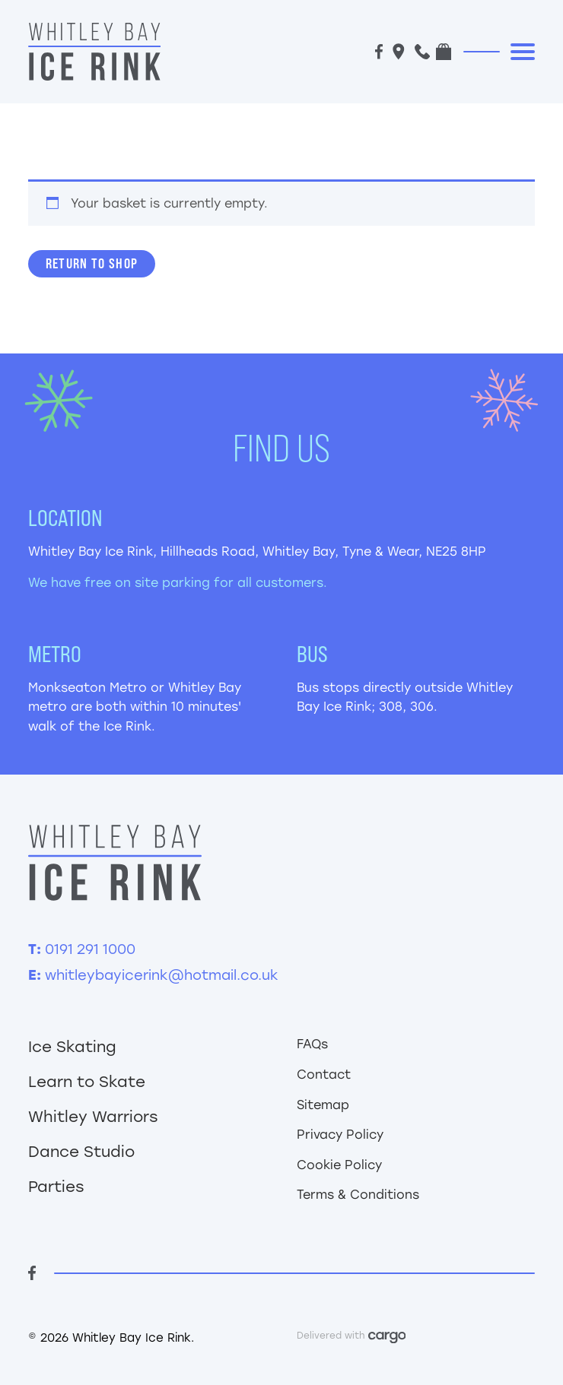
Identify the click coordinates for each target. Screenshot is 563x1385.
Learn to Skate (86, 1082)
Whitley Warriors (93, 1117)
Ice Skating (72, 1047)
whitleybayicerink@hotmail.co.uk (161, 975)
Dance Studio (81, 1152)
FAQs (312, 1044)
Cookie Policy (339, 1165)
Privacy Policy (340, 1134)
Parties (56, 1186)
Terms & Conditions (358, 1194)
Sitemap (323, 1105)
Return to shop (92, 263)
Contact (324, 1074)
